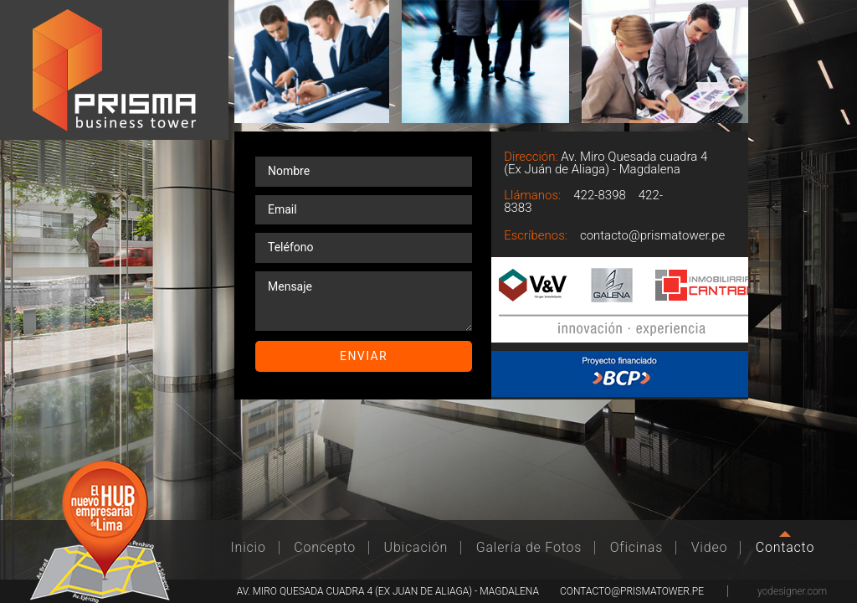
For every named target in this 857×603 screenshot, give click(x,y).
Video (709, 547)
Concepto (325, 547)
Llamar (718, 187)
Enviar (363, 356)
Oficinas (636, 547)
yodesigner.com (792, 591)
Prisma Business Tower (114, 70)
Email (718, 225)
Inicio (248, 547)
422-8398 (599, 195)
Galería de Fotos (529, 547)
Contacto (785, 547)
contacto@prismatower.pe (652, 235)
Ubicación (416, 547)
